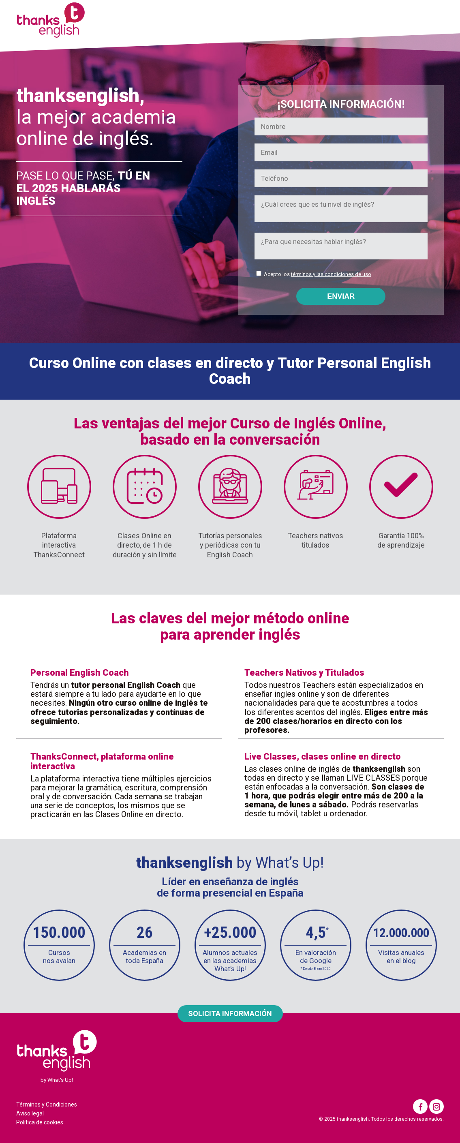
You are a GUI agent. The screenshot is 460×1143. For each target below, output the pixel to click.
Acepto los (317, 274)
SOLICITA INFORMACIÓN (230, 1013)
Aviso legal (30, 1113)
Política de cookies (39, 1122)
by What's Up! (57, 1080)
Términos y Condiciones (46, 1104)
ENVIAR (341, 296)
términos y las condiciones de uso (331, 274)
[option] (59, 945)
